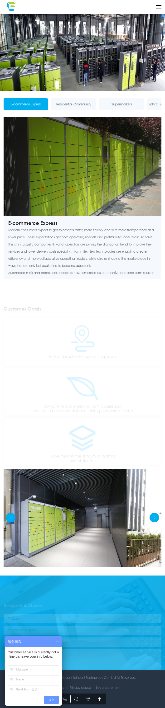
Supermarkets (122, 104)
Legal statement (108, 687)
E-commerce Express (25, 104)
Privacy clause (80, 687)
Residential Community (73, 104)
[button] (154, 517)
